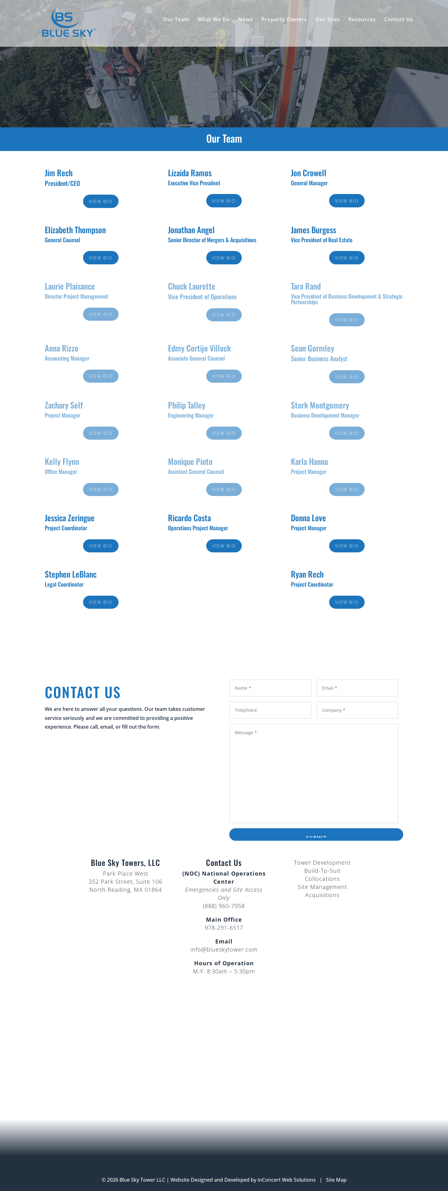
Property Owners (284, 20)
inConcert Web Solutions (287, 1179)
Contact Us (398, 20)
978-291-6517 (224, 927)
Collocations (322, 878)
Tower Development (322, 862)
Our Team (176, 20)
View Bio (101, 201)
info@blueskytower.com (224, 949)
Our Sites (327, 20)
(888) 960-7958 (224, 906)
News (245, 20)
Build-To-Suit (322, 870)
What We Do (214, 20)
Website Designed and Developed (210, 1179)
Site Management (322, 887)
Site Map (336, 1179)
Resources (362, 20)
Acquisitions (322, 895)
